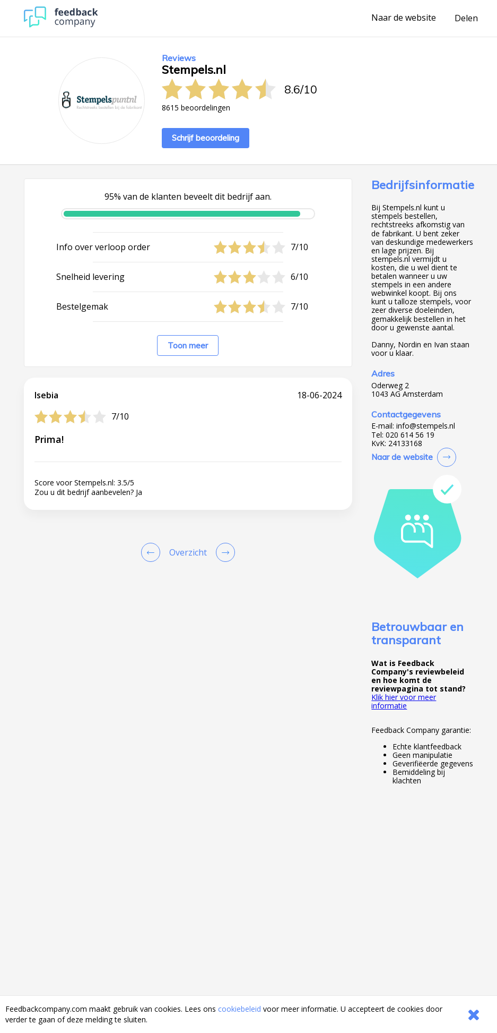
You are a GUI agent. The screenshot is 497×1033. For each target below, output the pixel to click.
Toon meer (188, 345)
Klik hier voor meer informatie (403, 701)
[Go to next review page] (223, 552)
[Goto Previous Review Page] (152, 552)
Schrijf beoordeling (205, 138)
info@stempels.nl (425, 426)
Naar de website (403, 18)
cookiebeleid (239, 1009)
